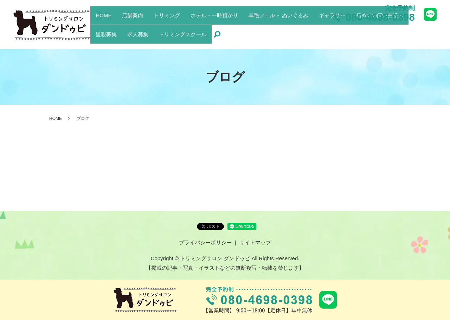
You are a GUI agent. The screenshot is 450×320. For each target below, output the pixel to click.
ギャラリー (332, 29)
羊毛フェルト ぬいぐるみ (278, 29)
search (217, 38)
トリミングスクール (182, 38)
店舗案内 (132, 29)
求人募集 (137, 38)
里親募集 (106, 38)
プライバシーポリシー (205, 242)
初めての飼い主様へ (379, 29)
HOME (103, 29)
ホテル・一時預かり (214, 29)
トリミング (167, 29)
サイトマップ (255, 242)
